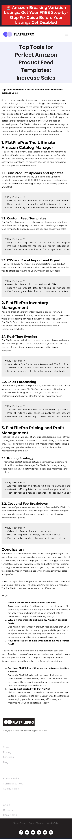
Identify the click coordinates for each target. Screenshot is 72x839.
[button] (66, 34)
